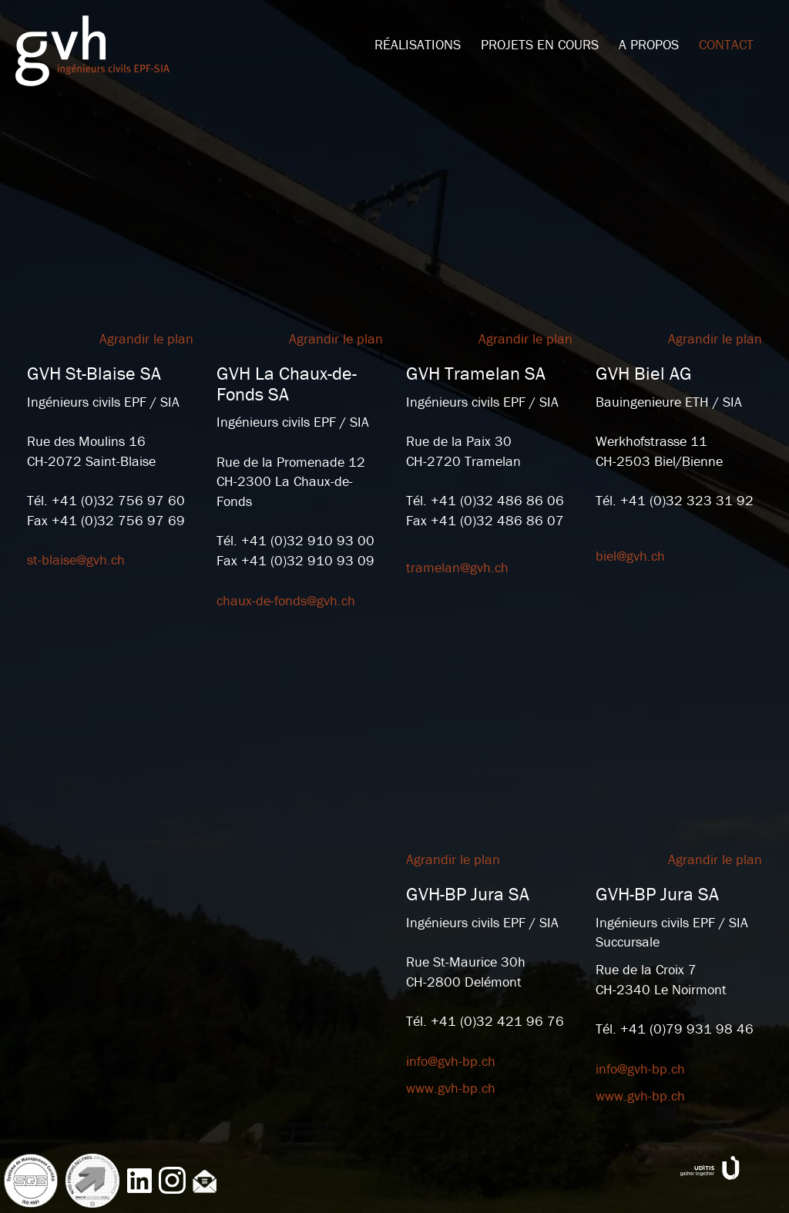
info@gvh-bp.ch (450, 1061)
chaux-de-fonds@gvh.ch (286, 600)
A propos (649, 44)
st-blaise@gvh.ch (76, 559)
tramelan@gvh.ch (457, 567)
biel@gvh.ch (630, 556)
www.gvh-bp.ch (450, 1088)
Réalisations (417, 44)
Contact (726, 44)
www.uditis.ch (710, 1168)
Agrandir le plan (146, 338)
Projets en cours (540, 44)
